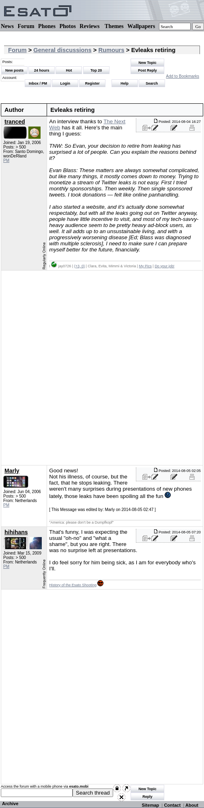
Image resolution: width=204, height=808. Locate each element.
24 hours (41, 70)
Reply (147, 797)
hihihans (16, 532)
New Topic (147, 63)
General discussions (62, 50)
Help (124, 83)
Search (152, 83)
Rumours (111, 50)
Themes (114, 26)
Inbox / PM (38, 83)
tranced (14, 121)
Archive (10, 803)
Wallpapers (141, 26)
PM (6, 160)
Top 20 (96, 70)
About (191, 805)
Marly (11, 470)
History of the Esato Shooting (73, 585)
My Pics (145, 266)
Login (65, 83)
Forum (25, 26)
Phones (47, 26)
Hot (69, 70)
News (7, 26)
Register (92, 83)
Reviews (89, 26)
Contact (172, 805)
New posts (14, 70)
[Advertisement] (96, 368)
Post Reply (147, 70)
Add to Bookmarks (182, 76)
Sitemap (150, 805)
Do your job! (164, 266)
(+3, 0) (79, 266)
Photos (67, 26)
